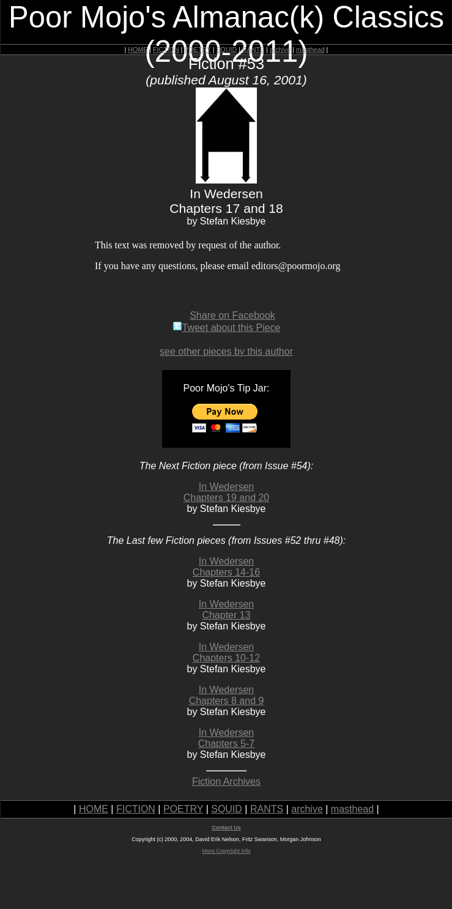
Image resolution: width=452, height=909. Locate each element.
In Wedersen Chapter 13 (226, 609)
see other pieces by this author (226, 351)
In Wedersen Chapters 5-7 (226, 738)
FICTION (166, 49)
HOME (137, 49)
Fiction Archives (226, 781)
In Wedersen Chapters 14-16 (226, 566)
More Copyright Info (226, 851)
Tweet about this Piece (226, 327)
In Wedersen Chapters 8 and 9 (226, 695)
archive (280, 49)
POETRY (197, 49)
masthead (310, 49)
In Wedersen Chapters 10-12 (226, 652)
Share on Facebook (232, 315)
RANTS (253, 49)
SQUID (226, 49)
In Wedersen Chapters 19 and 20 (226, 492)
